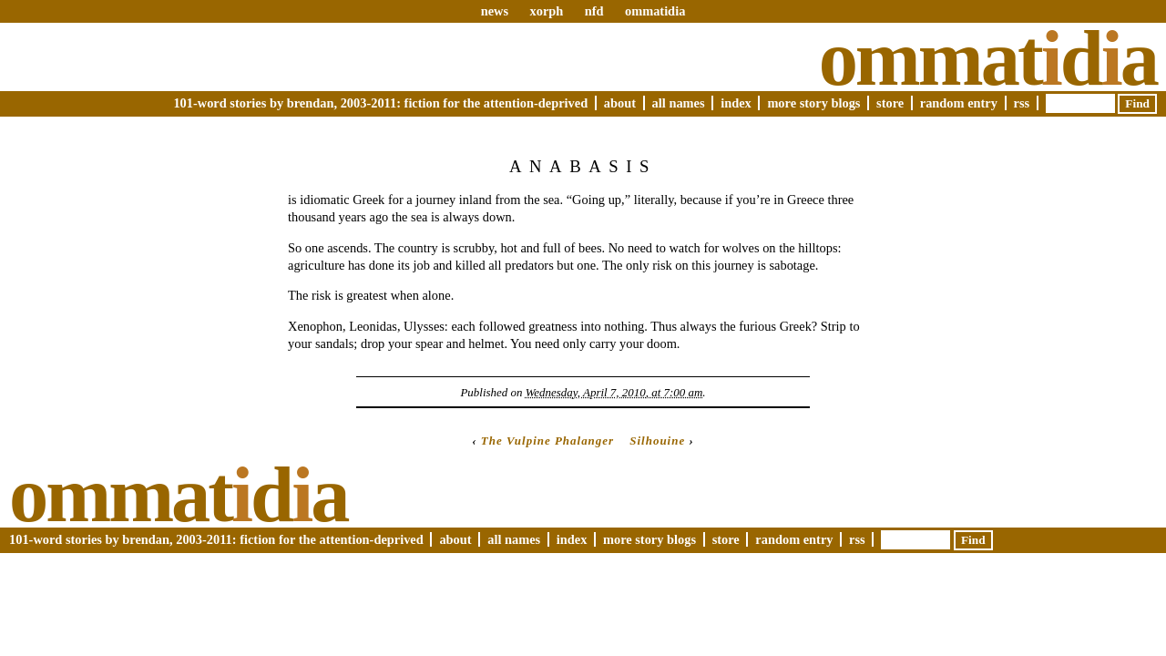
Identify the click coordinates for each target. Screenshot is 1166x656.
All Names (678, 103)
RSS (1022, 103)
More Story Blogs (813, 103)
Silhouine (657, 440)
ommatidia (655, 11)
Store (890, 103)
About (620, 103)
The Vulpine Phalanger (547, 440)
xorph (546, 11)
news (494, 11)
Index (736, 103)
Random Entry (958, 103)
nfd (594, 11)
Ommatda (988, 58)
